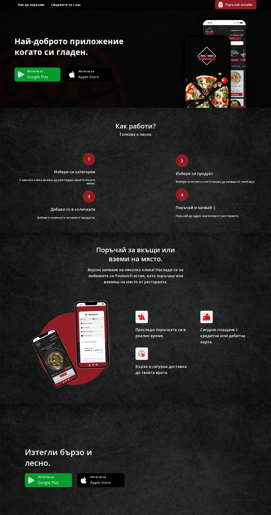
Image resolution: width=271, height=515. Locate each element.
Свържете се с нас (66, 5)
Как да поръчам (31, 5)
